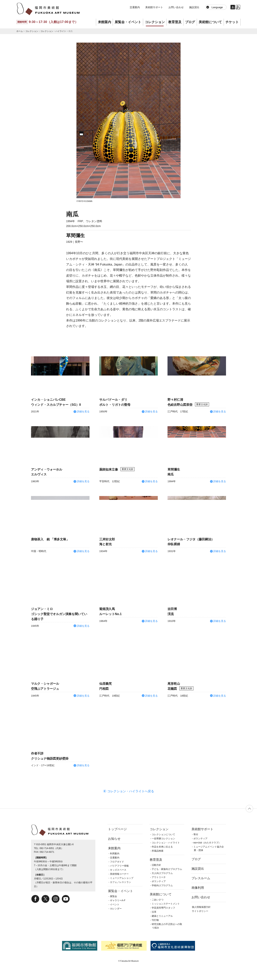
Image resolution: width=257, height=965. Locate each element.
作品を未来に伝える (162, 846)
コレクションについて (163, 834)
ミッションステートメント (166, 903)
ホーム (19, 31)
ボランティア (159, 881)
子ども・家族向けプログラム (167, 869)
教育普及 (175, 22)
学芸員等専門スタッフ (163, 907)
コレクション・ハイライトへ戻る (130, 791)
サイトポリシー (200, 911)
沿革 (154, 912)
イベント (114, 904)
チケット (232, 22)
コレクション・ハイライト (166, 842)
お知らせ (114, 838)
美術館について (210, 22)
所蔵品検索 (157, 850)
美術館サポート (154, 7)
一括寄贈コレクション (163, 838)
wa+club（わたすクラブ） (207, 842)
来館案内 (104, 22)
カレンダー (116, 908)
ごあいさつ (157, 899)
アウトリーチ (159, 877)
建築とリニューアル (162, 916)
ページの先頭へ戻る (249, 808)
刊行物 (155, 920)
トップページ (117, 829)
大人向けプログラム (162, 873)
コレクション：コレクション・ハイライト (45, 31)
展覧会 (113, 896)
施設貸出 (194, 7)
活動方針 (156, 865)
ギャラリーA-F (117, 900)
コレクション (155, 22)
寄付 (195, 834)
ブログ (190, 22)
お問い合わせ (176, 7)
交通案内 (135, 7)
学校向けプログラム (162, 885)
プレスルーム (200, 878)
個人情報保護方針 (201, 907)
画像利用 (197, 887)
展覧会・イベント (128, 22)
